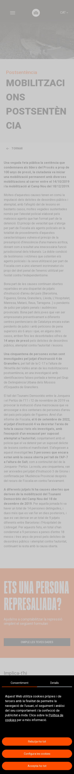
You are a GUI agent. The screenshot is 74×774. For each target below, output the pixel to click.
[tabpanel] (37, 708)
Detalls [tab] (54, 682)
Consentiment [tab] (19, 682)
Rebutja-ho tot (37, 741)
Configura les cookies (37, 753)
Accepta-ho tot (37, 766)
